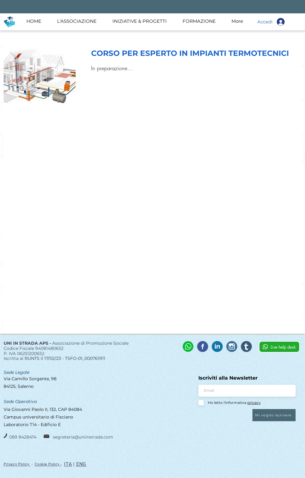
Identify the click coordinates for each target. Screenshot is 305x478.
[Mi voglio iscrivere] (274, 415)
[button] (80, 21)
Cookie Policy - (48, 464)
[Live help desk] (279, 347)
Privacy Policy (16, 464)
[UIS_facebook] (202, 346)
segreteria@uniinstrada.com (83, 437)
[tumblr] (246, 346)
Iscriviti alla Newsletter (228, 378)
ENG (81, 464)
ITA (68, 464)
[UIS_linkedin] (217, 346)
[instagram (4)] (231, 346)
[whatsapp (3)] (188, 346)
